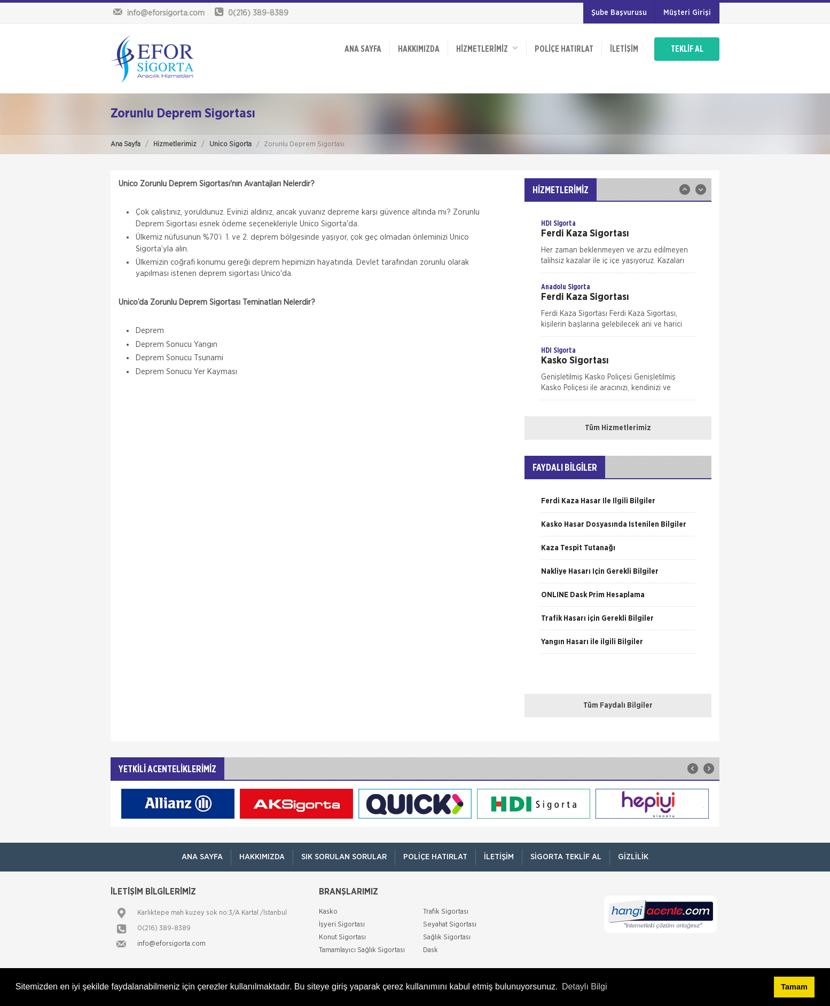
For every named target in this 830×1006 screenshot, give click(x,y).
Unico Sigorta (230, 144)
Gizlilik (633, 857)
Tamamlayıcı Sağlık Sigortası (362, 950)
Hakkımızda (419, 49)
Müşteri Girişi (687, 13)
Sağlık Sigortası (447, 937)
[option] (618, 245)
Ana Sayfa (125, 144)
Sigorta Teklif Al (565, 857)
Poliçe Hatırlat (564, 49)
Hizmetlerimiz (175, 144)
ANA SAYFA (362, 49)
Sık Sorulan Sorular (344, 857)
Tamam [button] (794, 987)
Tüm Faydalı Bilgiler (618, 705)
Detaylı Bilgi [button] (584, 986)
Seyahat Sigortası (449, 924)
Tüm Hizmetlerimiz (618, 428)
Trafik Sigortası (445, 911)
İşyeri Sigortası (342, 924)
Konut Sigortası (342, 937)
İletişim (624, 49)
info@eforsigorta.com (171, 943)
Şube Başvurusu (619, 13)
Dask (430, 950)
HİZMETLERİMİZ (487, 48)
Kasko (328, 911)
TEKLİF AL (687, 49)
